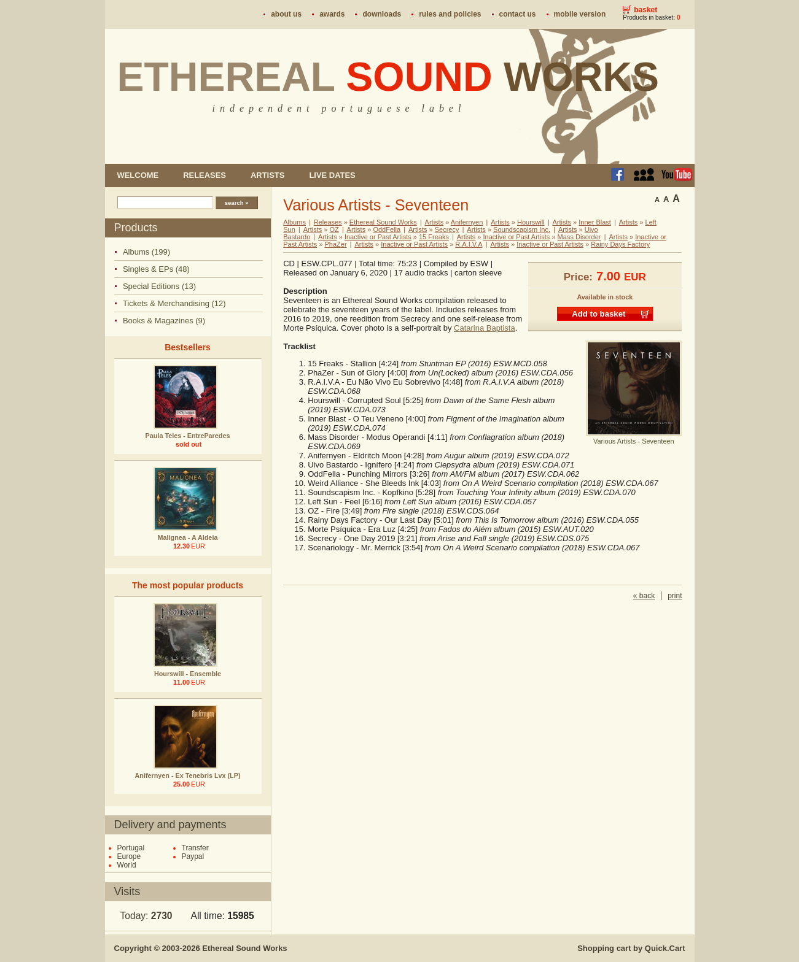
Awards (332, 14)
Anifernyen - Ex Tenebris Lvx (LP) (188, 775)
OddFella (386, 229)
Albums (294, 222)
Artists (267, 175)
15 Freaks (434, 236)
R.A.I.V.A (468, 244)
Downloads (381, 14)
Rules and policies (450, 14)
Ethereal (388, 76)
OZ (333, 229)
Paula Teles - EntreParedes (188, 435)
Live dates (332, 175)
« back (644, 595)
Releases (204, 175)
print (675, 595)
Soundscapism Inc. (521, 229)
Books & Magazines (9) (164, 320)
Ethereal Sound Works (383, 222)
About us (286, 14)
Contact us (517, 14)
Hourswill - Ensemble (187, 673)
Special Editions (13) (159, 286)
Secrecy (447, 229)
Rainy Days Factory (620, 244)
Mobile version (580, 14)
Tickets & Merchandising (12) (174, 303)
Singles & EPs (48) (156, 269)
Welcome (138, 175)
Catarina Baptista (484, 328)
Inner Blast (595, 222)
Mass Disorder (579, 236)
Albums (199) (146, 251)
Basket (645, 10)
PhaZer (335, 244)
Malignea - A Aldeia (188, 537)
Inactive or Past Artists (378, 236)
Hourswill (531, 222)
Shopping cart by (631, 948)
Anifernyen (467, 222)
